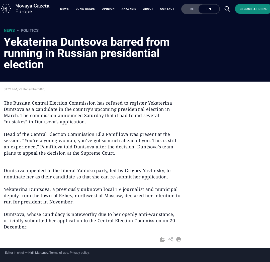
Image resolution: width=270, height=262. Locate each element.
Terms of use (58, 252)
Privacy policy (79, 252)
